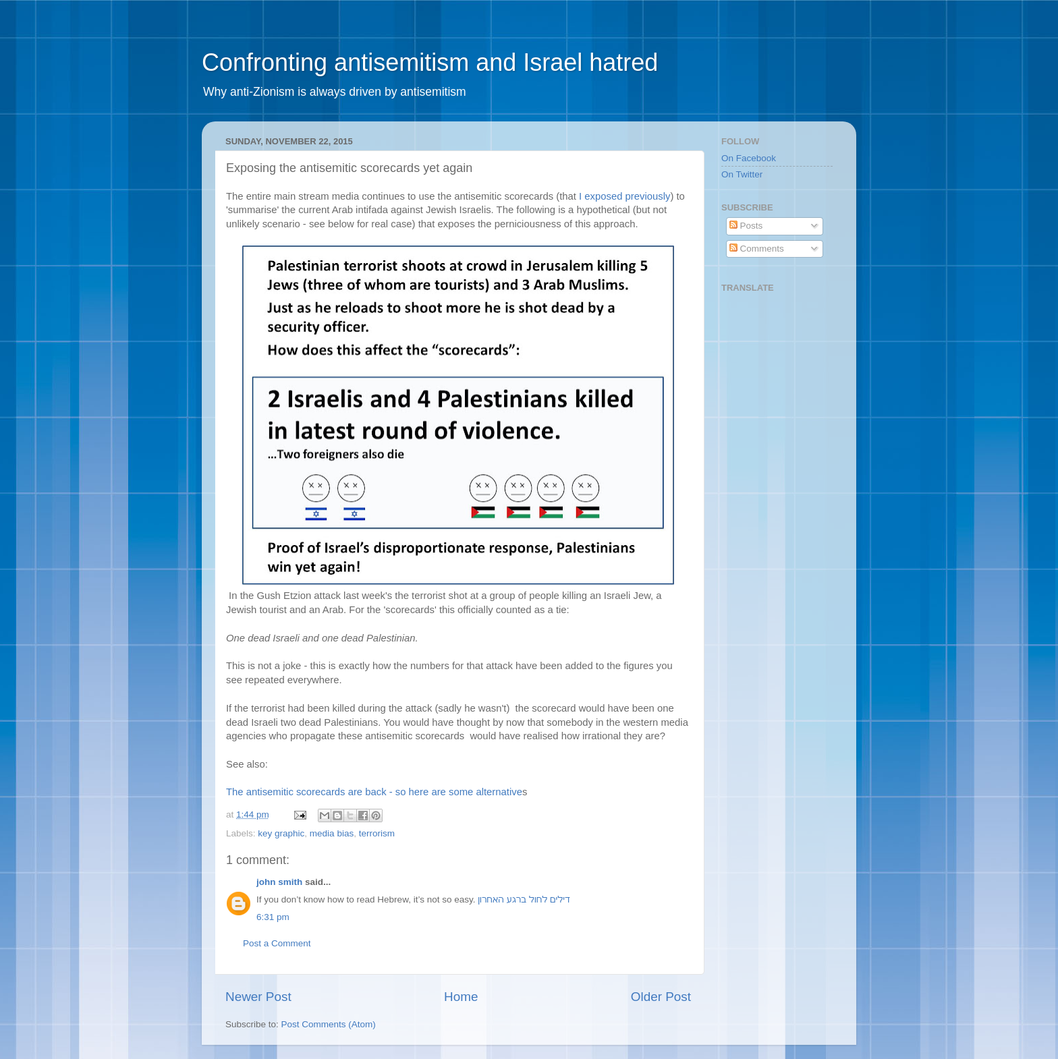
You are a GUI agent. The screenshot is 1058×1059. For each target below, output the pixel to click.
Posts (746, 226)
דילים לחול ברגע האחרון (524, 899)
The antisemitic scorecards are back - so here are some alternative (374, 791)
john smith (279, 882)
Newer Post (258, 997)
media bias (332, 833)
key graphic (281, 833)
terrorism (377, 833)
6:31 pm (272, 917)
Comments (756, 249)
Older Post (661, 997)
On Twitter (741, 174)
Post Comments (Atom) (328, 1024)
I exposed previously (624, 196)
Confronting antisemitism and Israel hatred (430, 62)
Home (461, 997)
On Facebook (748, 158)
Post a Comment (277, 943)
